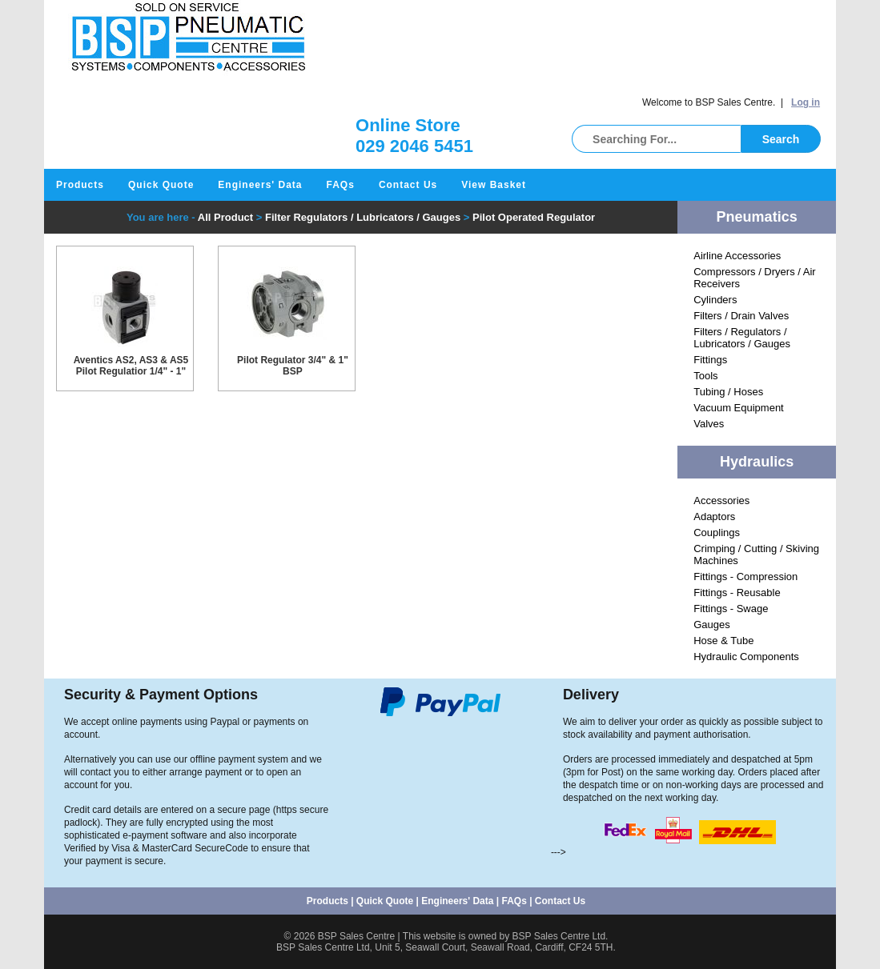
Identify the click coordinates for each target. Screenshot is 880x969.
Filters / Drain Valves (741, 316)
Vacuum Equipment (738, 408)
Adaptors (714, 517)
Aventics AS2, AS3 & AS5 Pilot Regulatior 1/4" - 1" (131, 365)
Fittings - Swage (730, 609)
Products (80, 184)
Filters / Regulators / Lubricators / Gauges (741, 338)
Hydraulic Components (746, 657)
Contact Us (408, 184)
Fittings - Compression (745, 577)
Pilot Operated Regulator (533, 217)
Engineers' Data (260, 184)
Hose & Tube (723, 641)
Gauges (711, 625)
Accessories (721, 501)
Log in (805, 102)
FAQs (341, 184)
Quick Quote (161, 184)
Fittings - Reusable (736, 593)
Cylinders (715, 300)
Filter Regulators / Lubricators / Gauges (362, 217)
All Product (225, 217)
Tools (705, 376)
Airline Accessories (737, 256)
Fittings (710, 360)
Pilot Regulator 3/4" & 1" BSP (292, 365)
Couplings (716, 533)
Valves (708, 424)
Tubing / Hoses (728, 392)
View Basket (493, 184)
